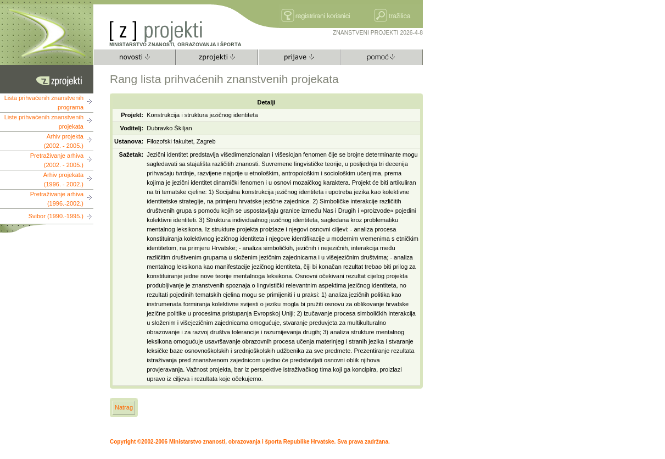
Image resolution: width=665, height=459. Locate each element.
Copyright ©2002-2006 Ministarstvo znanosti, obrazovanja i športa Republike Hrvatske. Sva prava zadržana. (250, 442)
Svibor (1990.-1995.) (56, 216)
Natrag (124, 407)
